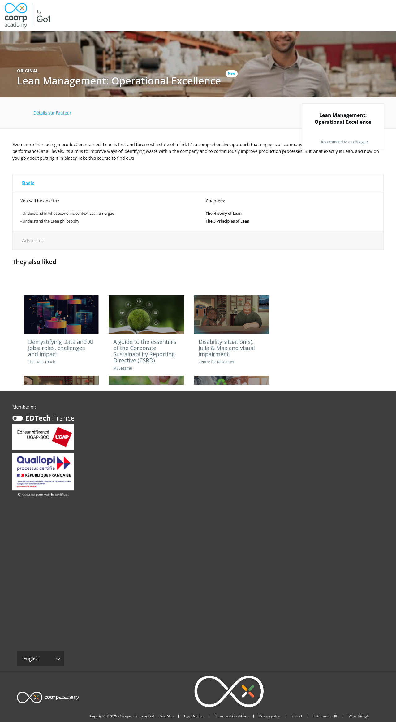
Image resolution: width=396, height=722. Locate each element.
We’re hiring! (358, 716)
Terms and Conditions (232, 716)
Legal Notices (194, 716)
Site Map (167, 716)
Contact (296, 716)
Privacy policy (269, 716)
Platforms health (325, 716)
